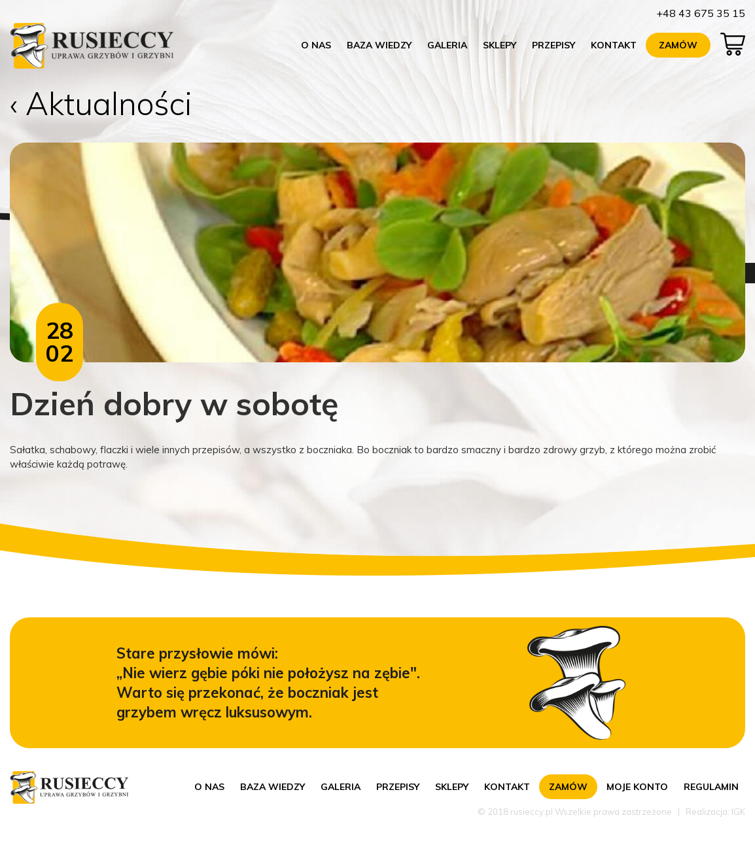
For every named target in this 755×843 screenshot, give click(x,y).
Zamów (678, 45)
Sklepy (499, 45)
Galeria (447, 45)
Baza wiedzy (379, 45)
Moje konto (637, 787)
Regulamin (711, 787)
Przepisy (553, 45)
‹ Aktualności (101, 103)
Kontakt (614, 45)
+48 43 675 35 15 (700, 13)
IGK (738, 811)
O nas (316, 45)
